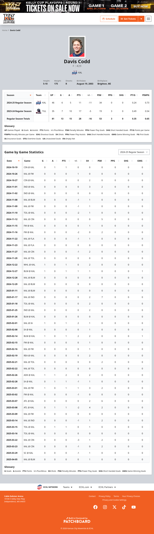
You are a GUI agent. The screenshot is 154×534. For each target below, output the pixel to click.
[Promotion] (77, 6)
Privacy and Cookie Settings (114, 500)
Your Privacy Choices (131, 496)
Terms (116, 496)
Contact (92, 496)
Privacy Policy (104, 496)
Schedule (108, 18)
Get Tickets (128, 18)
